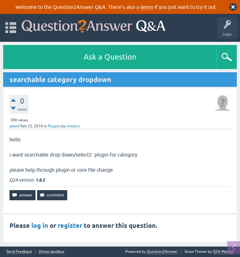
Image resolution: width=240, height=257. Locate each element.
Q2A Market (223, 251)
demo (146, 7)
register (70, 225)
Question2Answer (162, 251)
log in (39, 225)
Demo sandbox (51, 252)
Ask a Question (110, 57)
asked (14, 126)
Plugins (54, 126)
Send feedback (19, 252)
